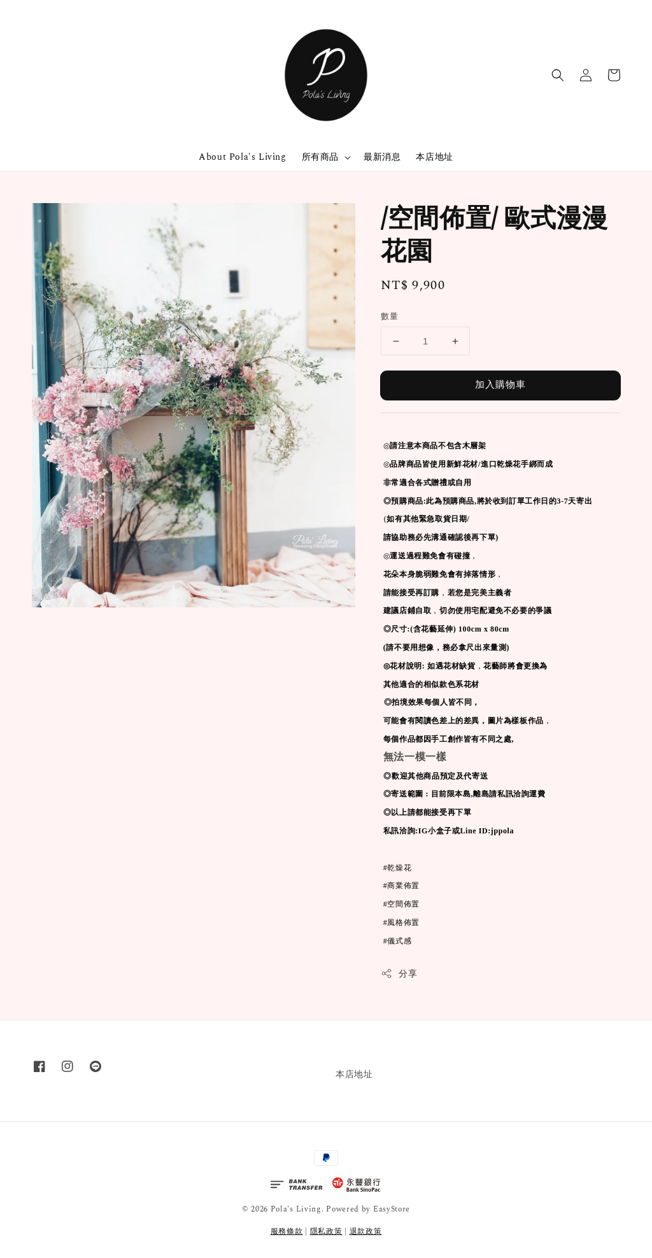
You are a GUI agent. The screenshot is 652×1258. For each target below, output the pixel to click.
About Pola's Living (242, 157)
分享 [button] (399, 973)
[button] (558, 75)
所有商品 (320, 157)
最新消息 (382, 157)
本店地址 (434, 157)
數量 (389, 317)
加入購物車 (500, 385)
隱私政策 (326, 1232)
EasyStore (391, 1209)
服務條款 (287, 1232)
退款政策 (366, 1232)
